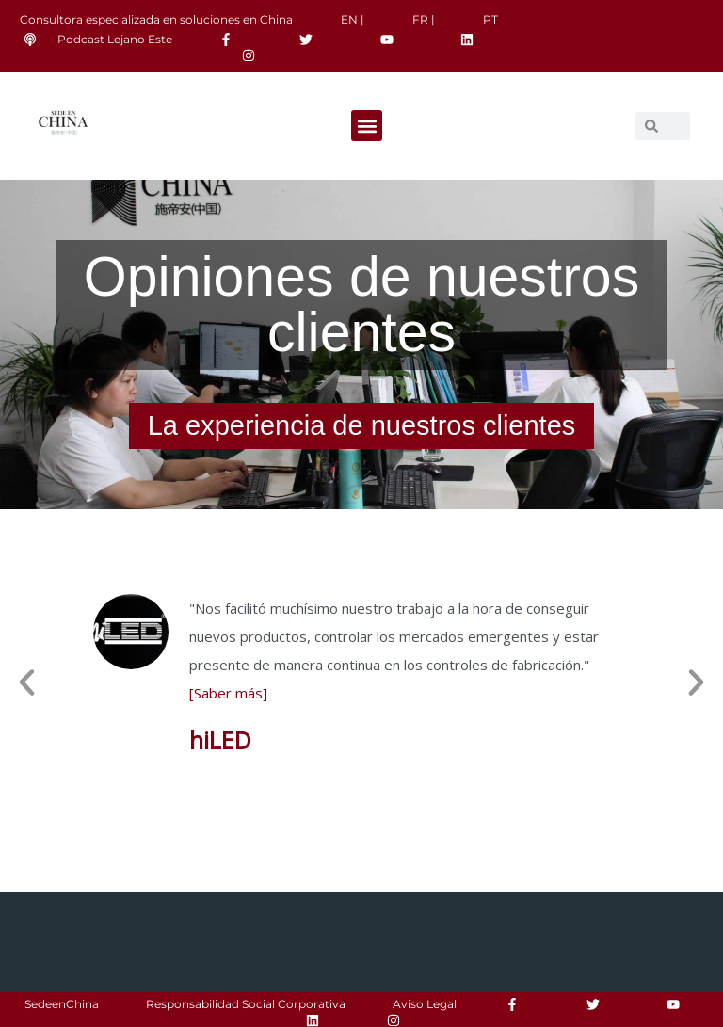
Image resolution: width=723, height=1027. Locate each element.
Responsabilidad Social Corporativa (245, 1004)
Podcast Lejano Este (114, 39)
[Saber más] (228, 692)
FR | (423, 19)
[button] (366, 125)
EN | (352, 19)
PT (490, 19)
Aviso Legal (425, 1004)
